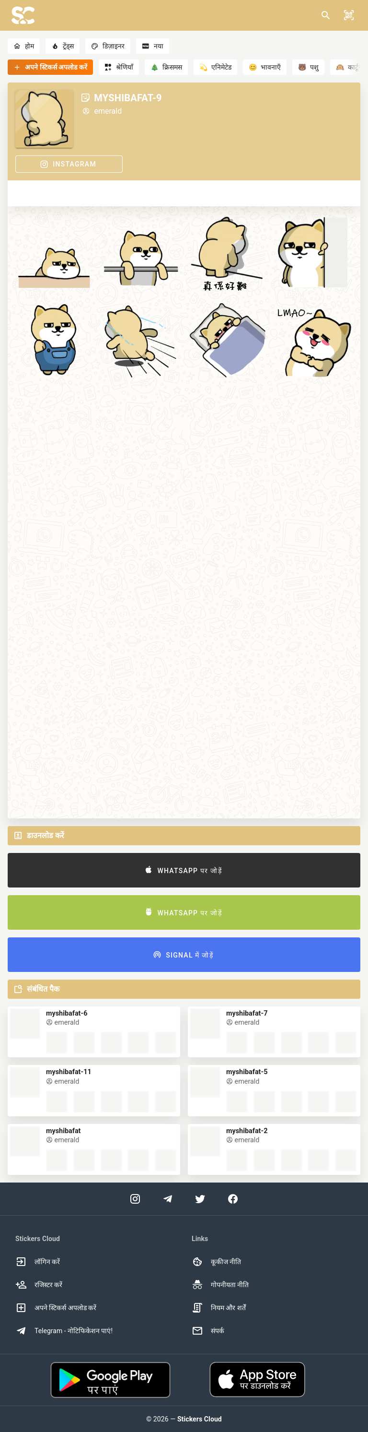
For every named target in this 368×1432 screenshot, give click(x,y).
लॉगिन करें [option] (37, 1261)
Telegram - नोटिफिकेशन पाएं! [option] (64, 1331)
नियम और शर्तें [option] (219, 1308)
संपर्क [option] (208, 1331)
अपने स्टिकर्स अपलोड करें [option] (55, 1308)
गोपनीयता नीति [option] (220, 1284)
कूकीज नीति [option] (216, 1261)
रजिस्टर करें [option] (38, 1284)
